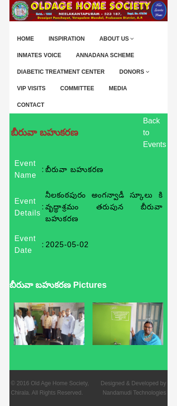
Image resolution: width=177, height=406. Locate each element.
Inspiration (66, 38)
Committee (77, 88)
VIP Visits (31, 88)
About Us (116, 38)
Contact (30, 105)
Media (118, 88)
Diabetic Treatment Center (61, 72)
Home (25, 38)
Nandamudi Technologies (134, 392)
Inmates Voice (39, 55)
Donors (134, 72)
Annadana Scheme (105, 55)
